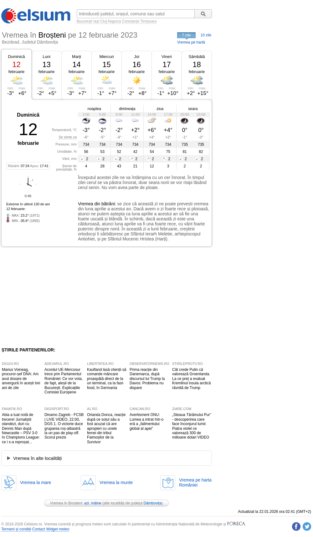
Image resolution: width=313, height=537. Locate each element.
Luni (46, 56)
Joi (136, 56)
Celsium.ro (33, 524)
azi (86, 503)
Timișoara (148, 21)
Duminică (16, 56)
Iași (96, 21)
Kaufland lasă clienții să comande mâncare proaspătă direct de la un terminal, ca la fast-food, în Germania (106, 378)
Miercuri (106, 56)
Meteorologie (211, 524)
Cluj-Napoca (110, 21)
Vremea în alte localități (37, 458)
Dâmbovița (153, 503)
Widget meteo (57, 529)
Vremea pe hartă (191, 42)
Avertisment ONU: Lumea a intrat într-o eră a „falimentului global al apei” (146, 421)
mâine (96, 503)
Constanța (130, 21)
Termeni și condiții (16, 529)
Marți (76, 56)
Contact (38, 529)
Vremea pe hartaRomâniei (195, 482)
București (84, 21)
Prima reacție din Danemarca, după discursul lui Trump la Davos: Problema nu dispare (147, 378)
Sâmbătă (196, 56)
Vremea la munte (116, 482)
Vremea (85, 203)
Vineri (167, 56)
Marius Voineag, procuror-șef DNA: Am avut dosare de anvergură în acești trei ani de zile (21, 378)
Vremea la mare (35, 482)
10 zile (206, 35)
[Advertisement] (52, 297)
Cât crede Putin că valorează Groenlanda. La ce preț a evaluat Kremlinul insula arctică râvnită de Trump (191, 378)
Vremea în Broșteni (66, 503)
